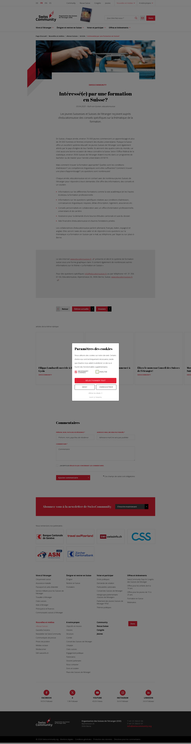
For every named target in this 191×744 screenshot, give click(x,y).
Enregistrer (106, 387)
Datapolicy (99, 397)
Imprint (91, 397)
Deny (84, 387)
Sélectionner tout (95, 380)
